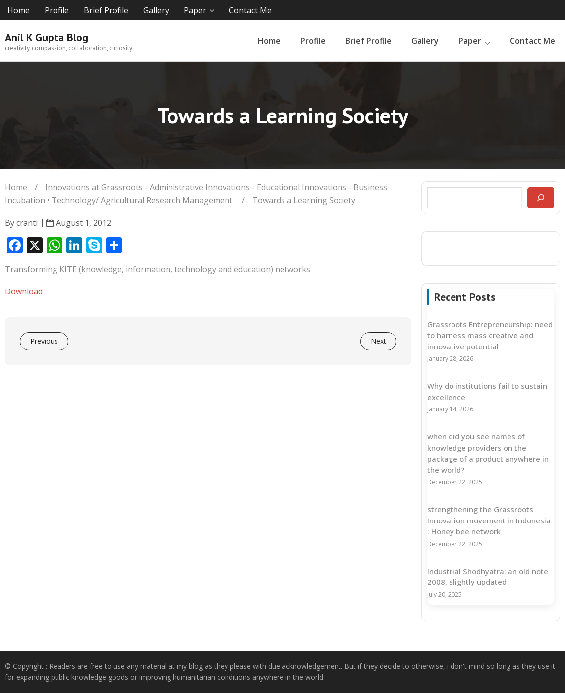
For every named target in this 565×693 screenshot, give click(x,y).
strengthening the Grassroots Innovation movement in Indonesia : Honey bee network (489, 520)
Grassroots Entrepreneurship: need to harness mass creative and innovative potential (490, 335)
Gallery (156, 10)
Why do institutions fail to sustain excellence (487, 391)
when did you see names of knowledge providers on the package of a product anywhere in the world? (488, 453)
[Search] (540, 197)
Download (24, 291)
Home (18, 10)
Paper (195, 10)
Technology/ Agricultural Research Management (142, 200)
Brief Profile (106, 10)
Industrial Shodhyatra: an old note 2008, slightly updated (487, 576)
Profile (57, 10)
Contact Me (250, 10)
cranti (27, 222)
